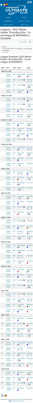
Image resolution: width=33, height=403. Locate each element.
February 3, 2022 (6, 71)
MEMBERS (8, 21)
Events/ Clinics (24, 21)
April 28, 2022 (5, 369)
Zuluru (8, 399)
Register (11, 2)
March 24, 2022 (5, 242)
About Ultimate (8, 25)
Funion (19, 85)
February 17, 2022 (6, 120)
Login (2, 2)
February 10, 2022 (6, 95)
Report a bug (21, 399)
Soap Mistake (21, 74)
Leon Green (20, 177)
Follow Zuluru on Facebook (17, 401)
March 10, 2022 (5, 193)
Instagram (1, 5)
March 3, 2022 (5, 168)
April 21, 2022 (5, 339)
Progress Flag (6, 5)
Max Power (20, 109)
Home (8, 17)
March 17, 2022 (5, 217)
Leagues (17, 2)
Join (7, 2)
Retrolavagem (21, 134)
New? (24, 17)
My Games (24, 2)
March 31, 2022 (5, 266)
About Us (24, 25)
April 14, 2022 (5, 315)
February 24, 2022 (6, 144)
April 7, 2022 (5, 290)
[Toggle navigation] (30, 42)
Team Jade (20, 80)
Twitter (28, 2)
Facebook (31, 2)
